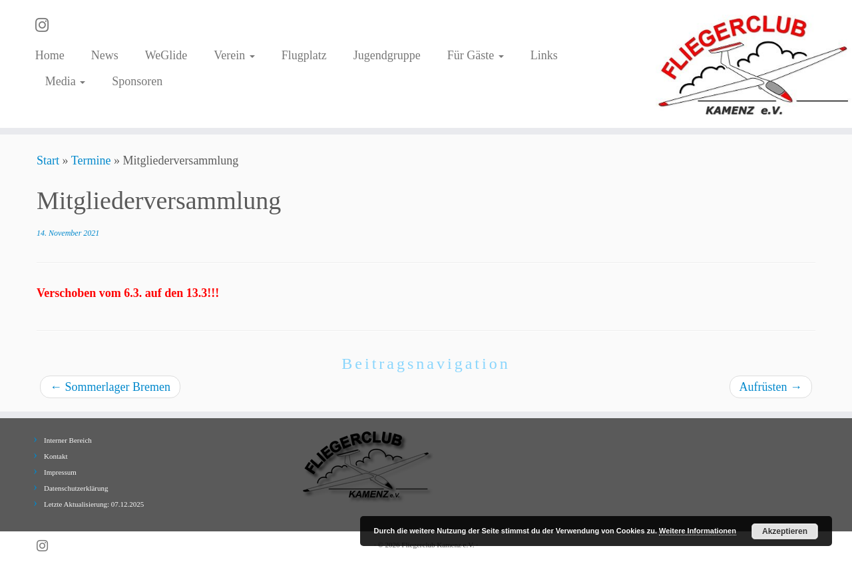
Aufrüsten (771, 387)
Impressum (60, 472)
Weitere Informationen (697, 531)
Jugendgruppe (387, 55)
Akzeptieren (784, 531)
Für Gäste (475, 55)
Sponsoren (137, 81)
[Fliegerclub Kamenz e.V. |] (754, 64)
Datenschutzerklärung (76, 488)
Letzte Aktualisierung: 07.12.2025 (94, 504)
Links (544, 55)
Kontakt (55, 456)
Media (65, 81)
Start (48, 160)
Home (50, 55)
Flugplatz (304, 55)
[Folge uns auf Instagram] (46, 25)
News (104, 55)
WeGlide (166, 55)
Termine (91, 160)
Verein (234, 55)
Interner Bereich (68, 440)
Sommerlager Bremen (110, 387)
